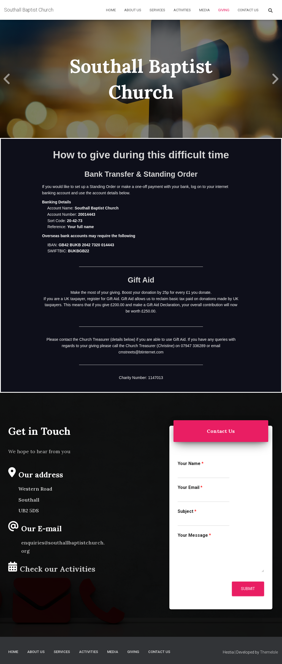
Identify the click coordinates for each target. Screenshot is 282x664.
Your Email (190, 487)
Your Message (194, 535)
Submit (248, 588)
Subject (187, 511)
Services (157, 10)
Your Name (191, 463)
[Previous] (7, 79)
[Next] (275, 79)
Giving (223, 10)
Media (204, 10)
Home (111, 10)
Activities (182, 10)
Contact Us (248, 10)
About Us (132, 10)
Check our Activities (57, 569)
